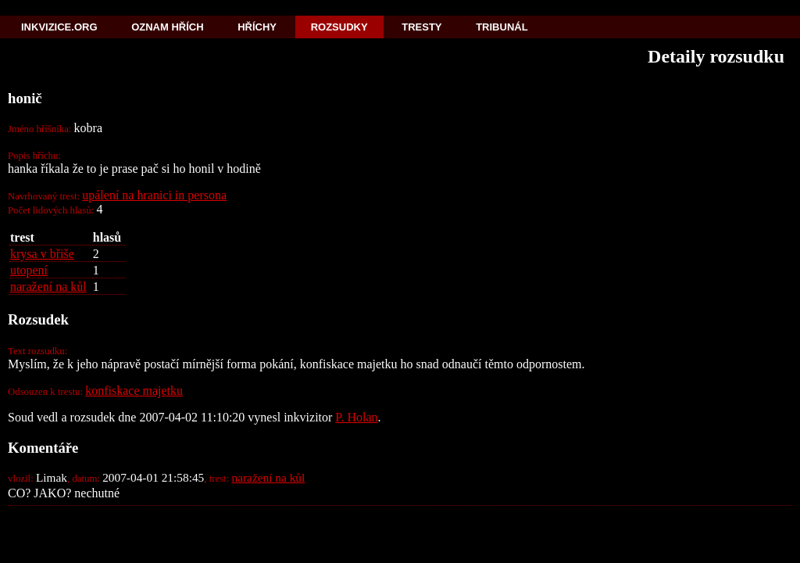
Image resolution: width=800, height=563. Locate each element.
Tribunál (501, 27)
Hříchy (257, 27)
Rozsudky (339, 27)
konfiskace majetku (134, 390)
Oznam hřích (167, 27)
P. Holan (356, 417)
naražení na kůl (48, 286)
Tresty (421, 27)
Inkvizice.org (59, 27)
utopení (29, 270)
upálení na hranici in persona (154, 195)
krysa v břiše (42, 253)
